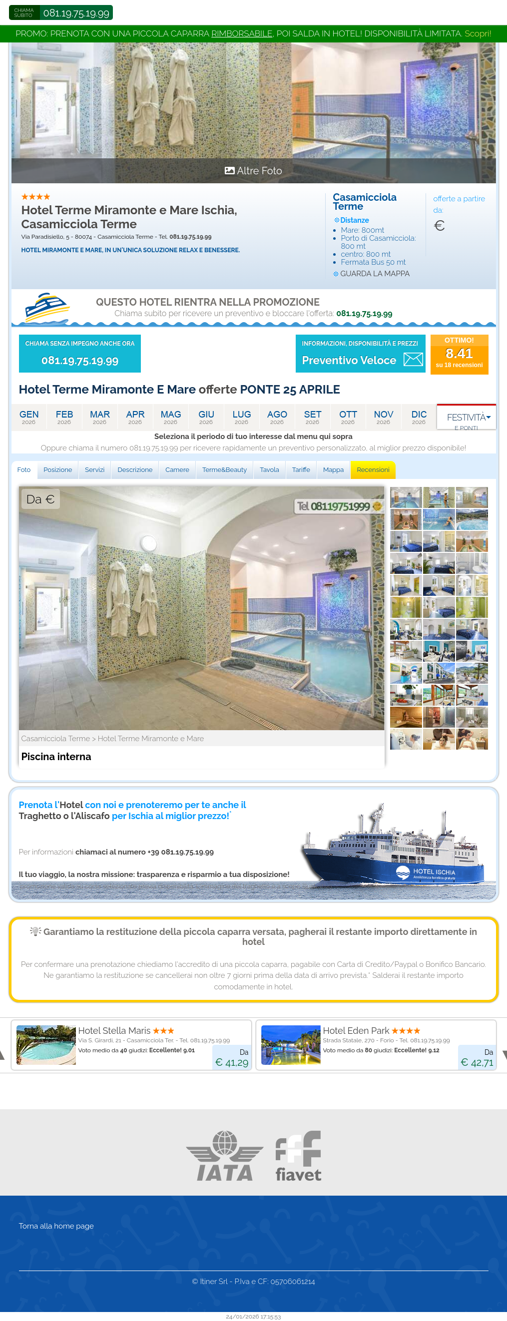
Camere (177, 469)
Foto (24, 469)
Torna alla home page (56, 1226)
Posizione (57, 469)
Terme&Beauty (224, 469)
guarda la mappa (375, 273)
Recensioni (373, 469)
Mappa (333, 469)
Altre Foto (259, 171)
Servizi (94, 469)
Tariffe (301, 469)
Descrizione (134, 469)
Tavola (269, 469)
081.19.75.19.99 (76, 13)
